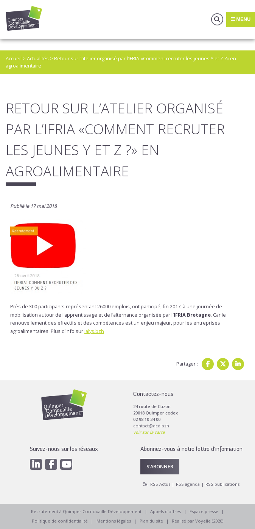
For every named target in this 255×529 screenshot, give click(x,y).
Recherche (217, 19)
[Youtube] (66, 464)
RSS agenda (188, 484)
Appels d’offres (165, 511)
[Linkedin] (36, 464)
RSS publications (222, 484)
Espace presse (204, 511)
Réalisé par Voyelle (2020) (197, 521)
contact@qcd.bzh (151, 426)
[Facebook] (51, 464)
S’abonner (159, 466)
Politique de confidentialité (60, 521)
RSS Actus (160, 484)
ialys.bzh (94, 331)
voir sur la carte (149, 432)
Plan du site (151, 521)
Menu (240, 19)
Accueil (14, 58)
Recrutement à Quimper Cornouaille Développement (86, 511)
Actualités (38, 58)
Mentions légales (113, 521)
